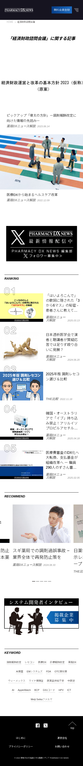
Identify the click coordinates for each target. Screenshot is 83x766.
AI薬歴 (19, 671)
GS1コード (49, 690)
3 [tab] (41, 581)
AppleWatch (24, 690)
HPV (61, 690)
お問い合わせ (62, 746)
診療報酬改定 (57, 662)
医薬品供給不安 (55, 681)
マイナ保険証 (36, 681)
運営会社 (62, 738)
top (72, 727)
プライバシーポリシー (21, 746)
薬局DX (72, 662)
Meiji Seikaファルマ (41, 699)
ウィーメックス (16, 681)
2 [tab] (37, 581)
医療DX (42, 662)
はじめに (21, 738)
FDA (48, 671)
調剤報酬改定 (14, 662)
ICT (69, 690)
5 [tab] (49, 581)
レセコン (30, 662)
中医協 (71, 681)
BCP (36, 690)
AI (13, 690)
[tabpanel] (41, 535)
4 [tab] (45, 581)
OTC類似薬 (60, 671)
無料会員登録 (62, 9)
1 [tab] (33, 581)
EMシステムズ (35, 671)
